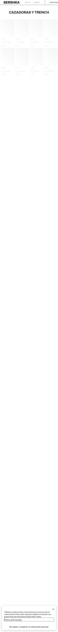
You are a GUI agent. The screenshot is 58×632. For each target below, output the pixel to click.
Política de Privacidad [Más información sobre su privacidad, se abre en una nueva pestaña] (13, 620)
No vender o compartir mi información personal (29, 627)
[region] (29, 618)
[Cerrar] (53, 609)
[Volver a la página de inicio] (12, 2)
